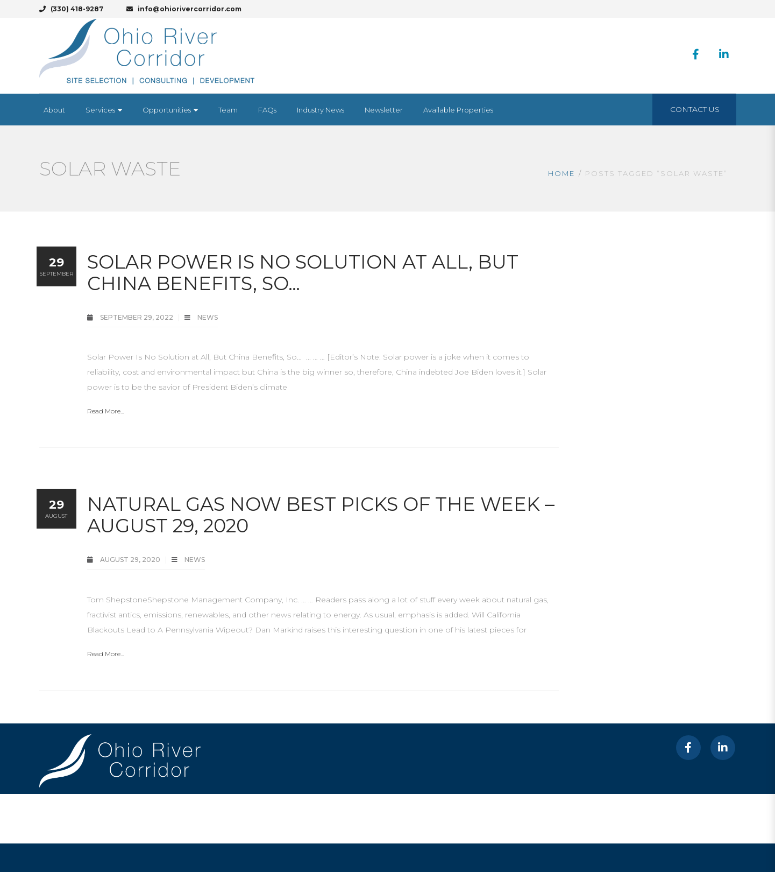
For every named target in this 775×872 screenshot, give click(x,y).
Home (561, 173)
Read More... (105, 411)
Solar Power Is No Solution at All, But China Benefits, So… (302, 272)
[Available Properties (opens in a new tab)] (458, 110)
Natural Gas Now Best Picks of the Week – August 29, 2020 (320, 515)
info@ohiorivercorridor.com (183, 9)
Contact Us (695, 109)
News (207, 317)
